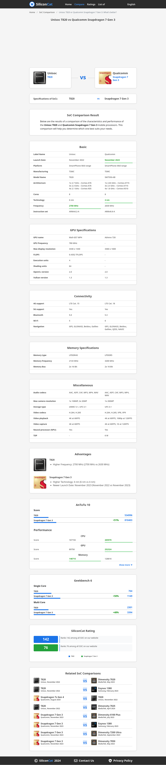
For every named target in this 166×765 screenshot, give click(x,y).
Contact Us (86, 760)
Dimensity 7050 (106, 741)
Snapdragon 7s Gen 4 (52, 697)
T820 (50, 77)
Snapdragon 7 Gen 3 (117, 98)
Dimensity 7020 (106, 679)
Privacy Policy (122, 760)
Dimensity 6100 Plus (109, 714)
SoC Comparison (47, 12)
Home (68, 4)
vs (85, 680)
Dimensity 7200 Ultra (109, 732)
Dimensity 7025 (106, 706)
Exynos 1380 (105, 688)
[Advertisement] (83, 46)
